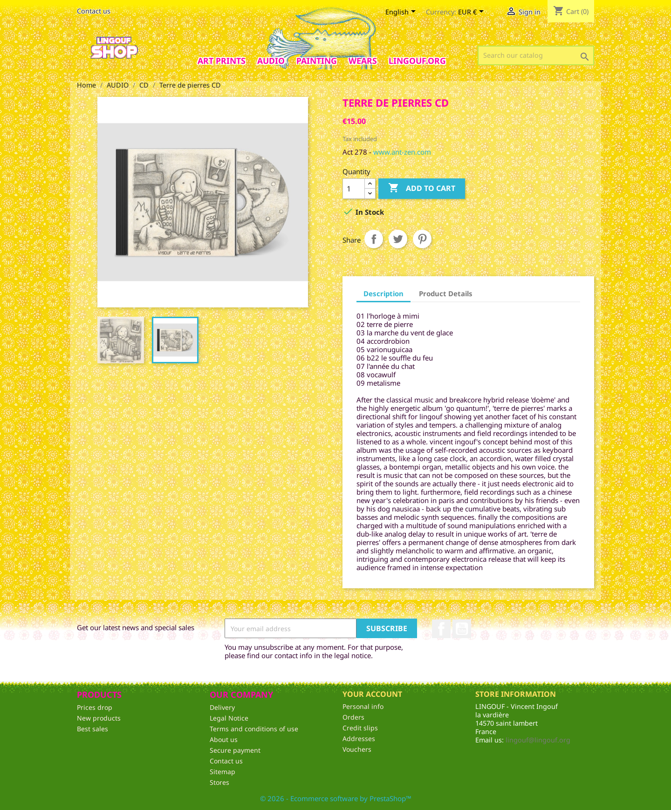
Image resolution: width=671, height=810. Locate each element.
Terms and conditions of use (254, 728)
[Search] (536, 55)
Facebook (441, 628)
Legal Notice (229, 718)
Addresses (358, 738)
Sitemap (222, 771)
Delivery (222, 707)
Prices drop (94, 707)
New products (99, 718)
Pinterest (422, 239)
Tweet (398, 239)
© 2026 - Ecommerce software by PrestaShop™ (335, 798)
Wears (363, 60)
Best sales (92, 728)
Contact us (93, 11)
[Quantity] (353, 188)
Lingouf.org (417, 60)
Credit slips (360, 727)
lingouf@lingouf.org (538, 739)
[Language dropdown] (402, 12)
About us (224, 739)
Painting (316, 60)
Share (373, 239)
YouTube (461, 628)
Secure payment (235, 750)
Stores (219, 782)
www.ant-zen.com (402, 152)
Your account (372, 694)
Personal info (362, 706)
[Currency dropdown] (472, 12)
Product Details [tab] (445, 293)
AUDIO (271, 60)
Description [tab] (383, 293)
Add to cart (421, 188)
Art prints (222, 60)
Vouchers (356, 749)
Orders (353, 717)
